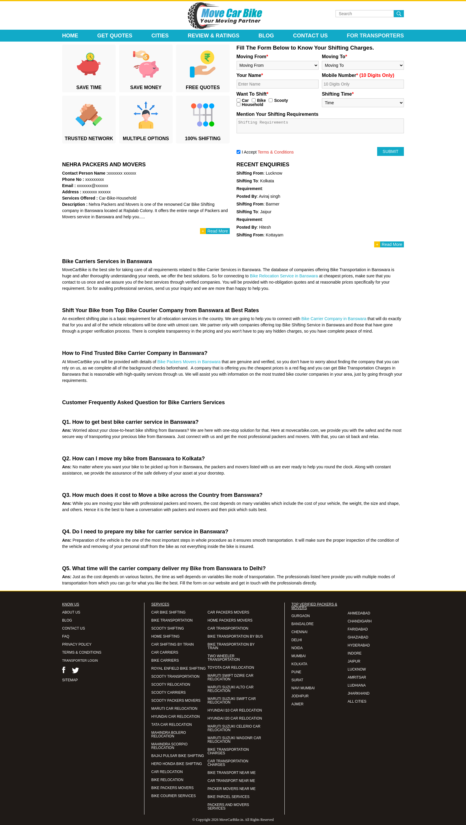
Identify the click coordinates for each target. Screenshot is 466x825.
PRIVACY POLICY (77, 644)
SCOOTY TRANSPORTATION (175, 676)
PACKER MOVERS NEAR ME (231, 789)
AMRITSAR (357, 677)
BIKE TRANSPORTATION (172, 620)
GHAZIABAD (358, 637)
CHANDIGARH (360, 621)
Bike (261, 100)
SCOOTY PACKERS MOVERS (176, 700)
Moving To (334, 56)
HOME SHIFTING (165, 636)
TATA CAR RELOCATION (171, 725)
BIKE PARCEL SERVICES (228, 797)
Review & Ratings (214, 36)
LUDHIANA (357, 685)
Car (245, 100)
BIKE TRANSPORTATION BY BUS (235, 636)
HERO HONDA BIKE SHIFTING (176, 764)
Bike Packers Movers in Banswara (189, 361)
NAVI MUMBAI (303, 688)
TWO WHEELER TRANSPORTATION (223, 658)
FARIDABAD (358, 629)
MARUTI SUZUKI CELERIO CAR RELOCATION (233, 728)
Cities (160, 36)
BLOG (67, 620)
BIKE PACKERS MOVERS (172, 788)
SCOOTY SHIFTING (167, 628)
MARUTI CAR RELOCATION (174, 709)
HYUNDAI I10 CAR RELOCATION (234, 710)
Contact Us (310, 36)
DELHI (297, 640)
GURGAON (301, 616)
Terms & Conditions (276, 152)
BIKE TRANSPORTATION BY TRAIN (230, 646)
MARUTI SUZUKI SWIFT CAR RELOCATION (231, 700)
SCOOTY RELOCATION (170, 684)
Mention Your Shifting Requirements (278, 114)
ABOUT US (71, 612)
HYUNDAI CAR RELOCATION (175, 717)
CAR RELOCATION (167, 772)
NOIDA (297, 648)
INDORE (355, 653)
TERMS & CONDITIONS (81, 652)
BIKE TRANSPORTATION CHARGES (228, 751)
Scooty (281, 100)
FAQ (65, 636)
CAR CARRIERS (164, 652)
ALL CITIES (357, 701)
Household (252, 104)
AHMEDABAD (359, 613)
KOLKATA (300, 664)
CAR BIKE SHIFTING (168, 612)
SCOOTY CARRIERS (168, 692)
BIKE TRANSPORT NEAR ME (231, 773)
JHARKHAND (358, 693)
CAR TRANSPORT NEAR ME (231, 781)
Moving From (252, 56)
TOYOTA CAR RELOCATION (230, 668)
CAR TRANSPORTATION (227, 628)
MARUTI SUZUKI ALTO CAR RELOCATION (230, 689)
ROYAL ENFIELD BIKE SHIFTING (178, 668)
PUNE (296, 672)
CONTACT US (73, 628)
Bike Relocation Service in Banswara (284, 276)
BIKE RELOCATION (167, 780)
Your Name (250, 75)
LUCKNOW (357, 669)
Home (70, 36)
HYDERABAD (359, 645)
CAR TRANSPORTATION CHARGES (227, 763)
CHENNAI (300, 632)
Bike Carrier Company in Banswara (333, 318)
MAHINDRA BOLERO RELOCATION (168, 734)
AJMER (298, 704)
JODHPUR (300, 696)
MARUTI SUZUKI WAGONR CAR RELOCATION (234, 740)
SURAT (297, 680)
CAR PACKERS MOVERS (228, 612)
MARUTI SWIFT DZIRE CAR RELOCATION (230, 677)
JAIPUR (354, 661)
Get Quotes (114, 36)
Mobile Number (358, 75)
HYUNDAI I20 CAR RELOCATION (234, 718)
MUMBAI (299, 656)
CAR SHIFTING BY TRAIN (172, 644)
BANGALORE (303, 624)
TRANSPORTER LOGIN (80, 660)
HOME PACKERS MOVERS (229, 620)
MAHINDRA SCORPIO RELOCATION (169, 746)
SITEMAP (70, 680)
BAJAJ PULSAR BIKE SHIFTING (177, 756)
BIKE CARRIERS (165, 660)
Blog (266, 36)
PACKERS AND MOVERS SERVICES (228, 806)
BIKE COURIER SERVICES (173, 796)
